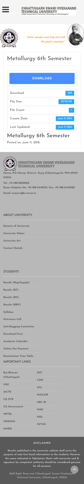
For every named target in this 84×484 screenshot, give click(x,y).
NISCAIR (42, 394)
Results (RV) (11, 297)
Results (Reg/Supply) (16, 282)
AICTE (7, 392)
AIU (39, 387)
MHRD (7, 428)
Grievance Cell (12, 319)
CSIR (40, 380)
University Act (12, 240)
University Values (14, 233)
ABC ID (41, 402)
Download (42, 78)
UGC (6, 384)
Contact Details (13, 248)
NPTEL (7, 414)
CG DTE (8, 399)
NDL (40, 417)
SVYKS (41, 424)
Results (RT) (10, 290)
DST (39, 372)
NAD (40, 409)
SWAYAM (9, 421)
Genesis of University (16, 226)
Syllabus (8, 312)
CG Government (13, 406)
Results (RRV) (12, 304)
